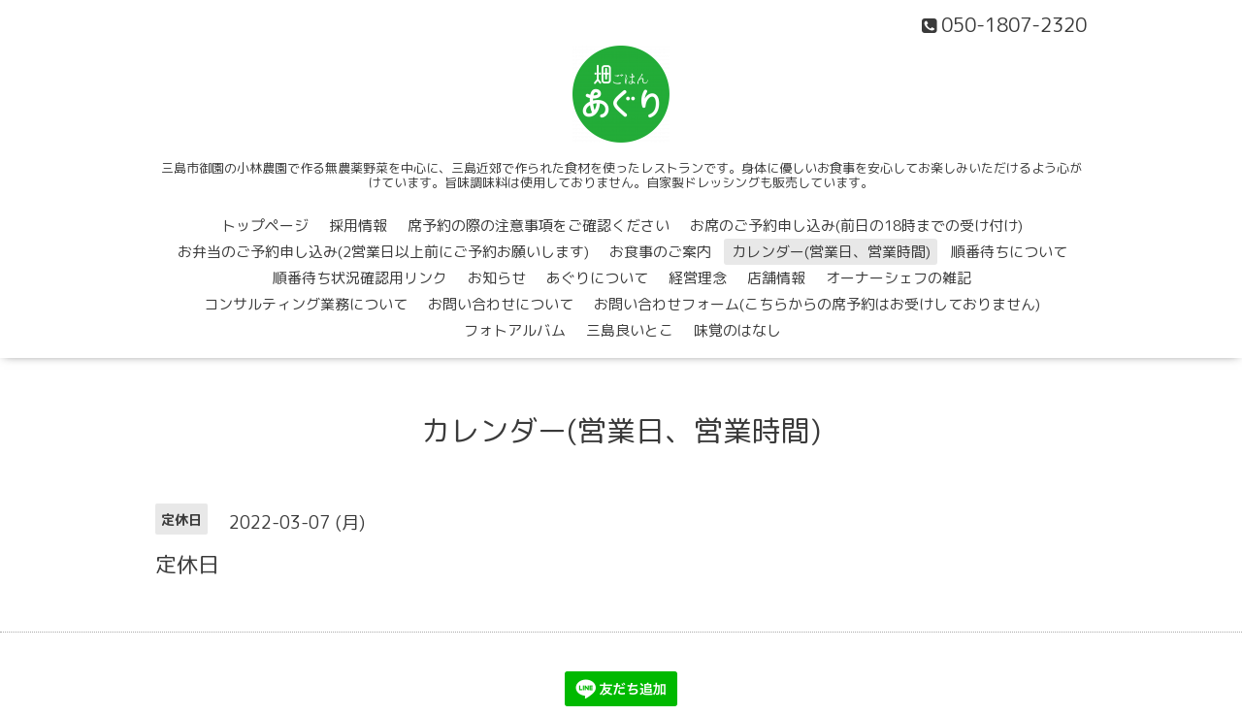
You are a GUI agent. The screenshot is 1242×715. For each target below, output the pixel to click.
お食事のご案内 (660, 252)
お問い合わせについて (500, 304)
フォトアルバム (515, 330)
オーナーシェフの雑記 (898, 278)
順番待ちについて (1009, 252)
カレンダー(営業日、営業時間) (831, 252)
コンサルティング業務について (306, 304)
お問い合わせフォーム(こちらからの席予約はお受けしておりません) (817, 304)
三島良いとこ (629, 330)
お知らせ (497, 278)
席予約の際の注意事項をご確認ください (539, 225)
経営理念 (698, 278)
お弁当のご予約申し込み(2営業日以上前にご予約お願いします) (383, 252)
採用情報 (358, 225)
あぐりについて (597, 278)
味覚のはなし (737, 330)
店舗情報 (776, 278)
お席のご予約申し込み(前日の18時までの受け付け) (856, 225)
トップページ (265, 225)
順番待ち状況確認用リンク (360, 278)
